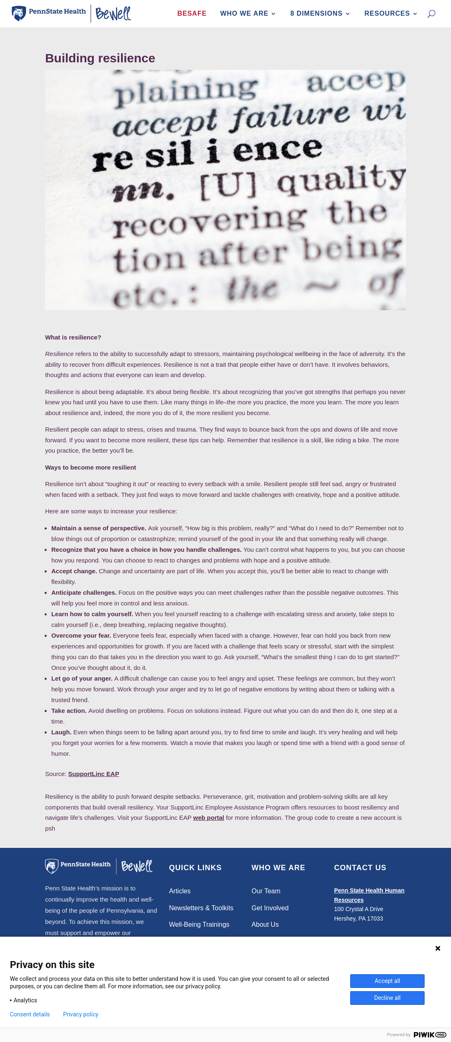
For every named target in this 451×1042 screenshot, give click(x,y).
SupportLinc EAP (93, 774)
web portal (208, 817)
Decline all (387, 998)
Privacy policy (80, 1014)
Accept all (387, 981)
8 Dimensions (316, 13)
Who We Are (244, 13)
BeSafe (192, 13)
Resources (387, 13)
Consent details (30, 1014)
